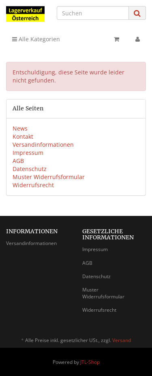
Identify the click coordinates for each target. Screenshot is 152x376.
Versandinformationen (43, 144)
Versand (121, 340)
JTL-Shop (90, 362)
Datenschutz (30, 169)
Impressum (28, 152)
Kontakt (23, 136)
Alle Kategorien (36, 39)
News (20, 128)
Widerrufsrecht (33, 185)
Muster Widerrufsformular (49, 177)
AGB (18, 161)
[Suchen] (93, 13)
